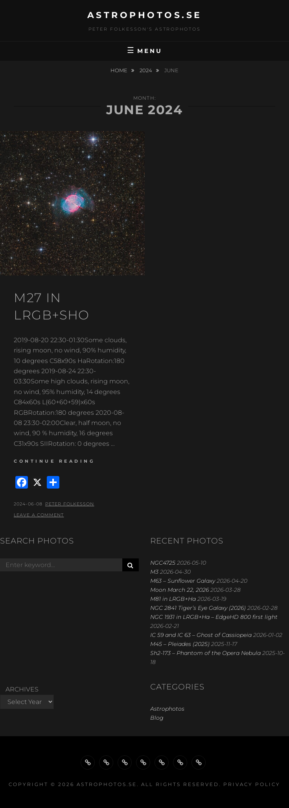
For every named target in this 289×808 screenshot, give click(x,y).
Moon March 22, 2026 (179, 589)
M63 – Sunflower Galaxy (182, 580)
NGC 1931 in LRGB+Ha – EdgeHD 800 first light (214, 616)
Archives (22, 689)
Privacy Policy (251, 784)
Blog (157, 717)
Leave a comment (39, 515)
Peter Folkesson (69, 504)
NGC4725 (162, 562)
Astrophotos (167, 708)
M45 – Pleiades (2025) (180, 643)
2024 (146, 70)
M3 (154, 571)
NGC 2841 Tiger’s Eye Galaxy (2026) (198, 607)
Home (119, 70)
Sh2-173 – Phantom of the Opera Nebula (205, 653)
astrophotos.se (144, 15)
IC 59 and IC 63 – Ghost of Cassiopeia (201, 634)
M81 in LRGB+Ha (173, 598)
